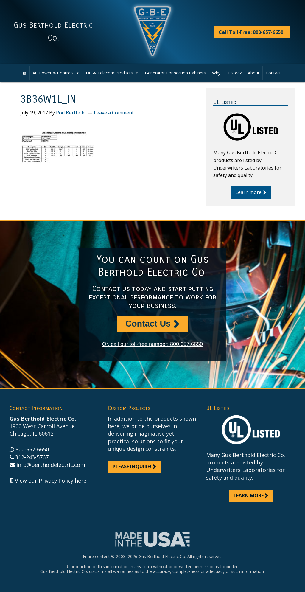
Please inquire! (132, 466)
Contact (273, 73)
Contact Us (148, 323)
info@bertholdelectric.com (50, 464)
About (253, 73)
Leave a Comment (114, 112)
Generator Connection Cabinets (175, 73)
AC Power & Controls (56, 73)
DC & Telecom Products (112, 73)
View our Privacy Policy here (50, 480)
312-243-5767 (32, 457)
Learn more (248, 192)
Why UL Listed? (227, 73)
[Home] (24, 73)
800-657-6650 (32, 449)
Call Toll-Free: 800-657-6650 (251, 32)
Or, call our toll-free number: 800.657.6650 (152, 344)
